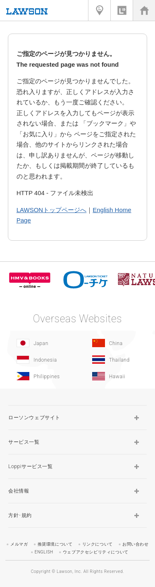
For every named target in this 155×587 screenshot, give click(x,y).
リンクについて (97, 544)
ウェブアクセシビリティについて (96, 552)
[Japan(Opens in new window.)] (38, 343)
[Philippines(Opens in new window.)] (38, 376)
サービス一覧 (24, 442)
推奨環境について (55, 544)
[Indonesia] (38, 359)
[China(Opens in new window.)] (113, 343)
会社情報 (18, 491)
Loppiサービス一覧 (30, 466)
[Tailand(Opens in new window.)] (113, 359)
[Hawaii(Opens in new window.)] (113, 376)
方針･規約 (20, 515)
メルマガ (19, 544)
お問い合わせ (135, 544)
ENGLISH (44, 552)
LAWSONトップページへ (51, 209)
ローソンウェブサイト (34, 417)
